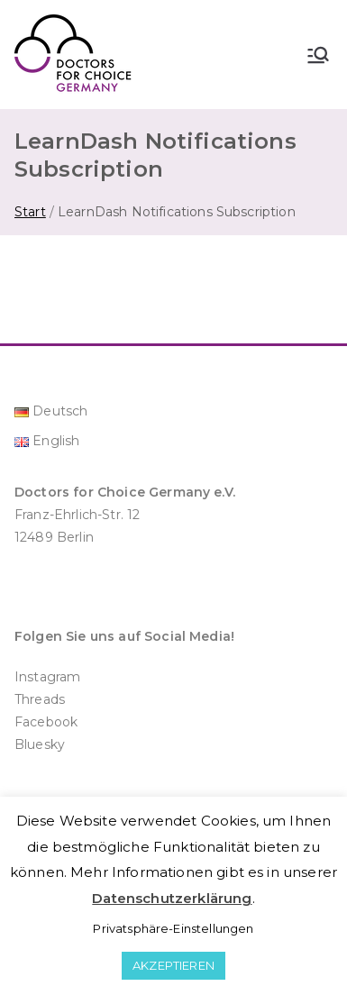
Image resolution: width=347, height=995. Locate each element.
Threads (39, 699)
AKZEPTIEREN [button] (173, 965)
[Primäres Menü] (318, 55)
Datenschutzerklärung (171, 898)
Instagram (47, 677)
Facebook (46, 722)
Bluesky (39, 744)
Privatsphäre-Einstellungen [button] (173, 928)
